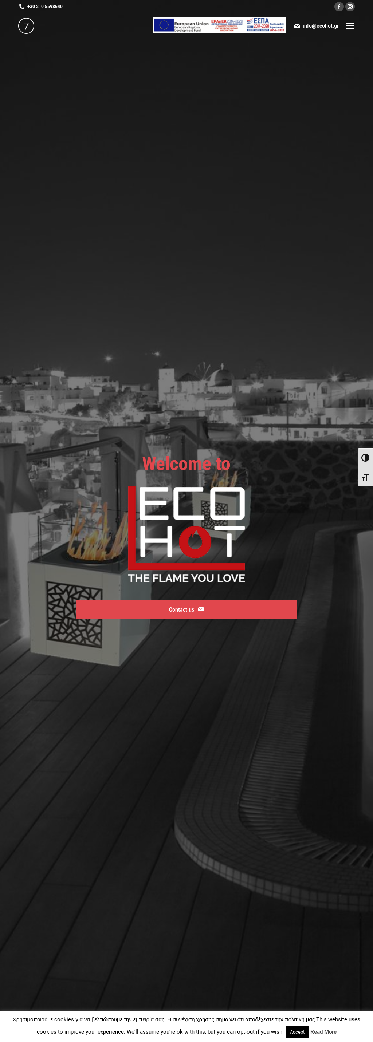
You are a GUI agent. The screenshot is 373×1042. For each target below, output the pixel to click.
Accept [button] (297, 1032)
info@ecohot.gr (316, 26)
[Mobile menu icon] (350, 25)
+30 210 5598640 (40, 6)
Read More (323, 1032)
